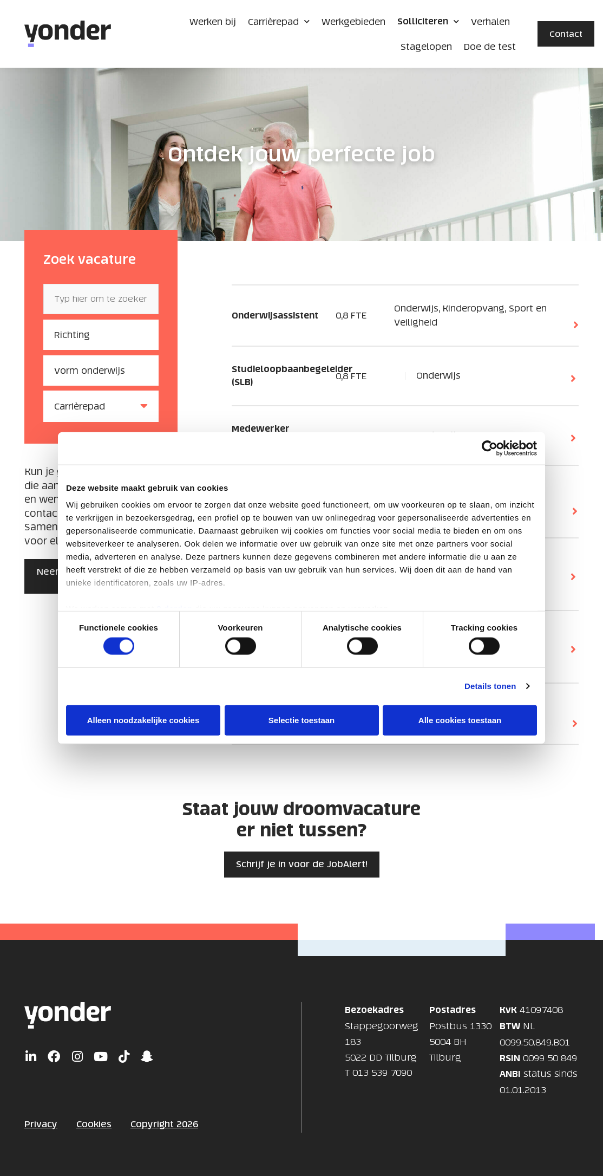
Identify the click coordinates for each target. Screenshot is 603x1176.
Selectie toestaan (301, 719)
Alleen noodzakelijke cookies (143, 719)
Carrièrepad (279, 21)
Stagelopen (426, 46)
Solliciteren (428, 21)
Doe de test (490, 46)
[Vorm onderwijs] (101, 370)
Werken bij (212, 21)
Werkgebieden (353, 21)
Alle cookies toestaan (459, 719)
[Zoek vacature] (101, 299)
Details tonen (490, 686)
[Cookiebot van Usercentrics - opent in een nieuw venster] (489, 448)
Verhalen (490, 21)
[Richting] (101, 335)
